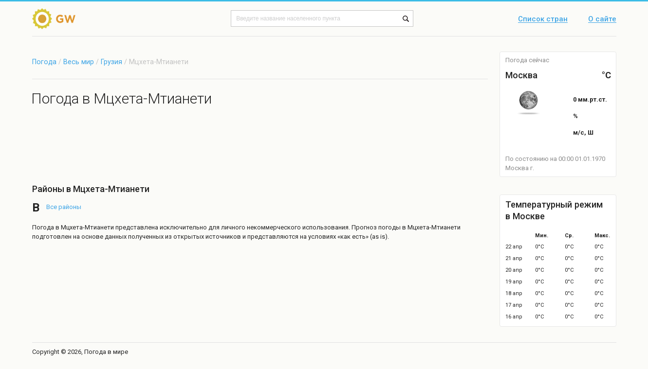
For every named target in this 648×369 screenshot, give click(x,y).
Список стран (543, 19)
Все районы (63, 207)
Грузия (112, 62)
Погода (44, 62)
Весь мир (78, 62)
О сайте (602, 19)
